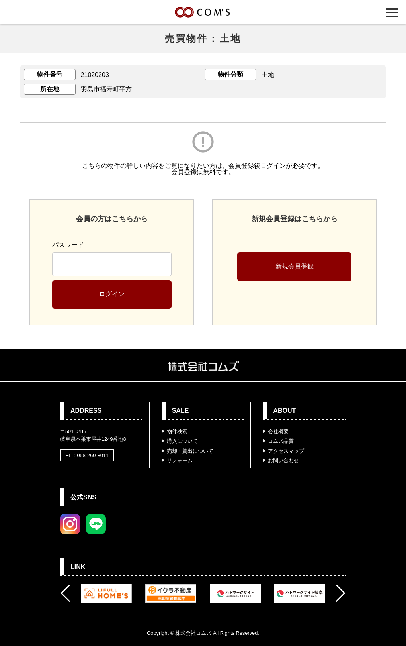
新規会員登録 (294, 266)
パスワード (68, 245)
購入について (182, 441)
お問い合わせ (283, 460)
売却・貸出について (190, 451)
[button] (65, 593)
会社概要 (278, 431)
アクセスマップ (286, 451)
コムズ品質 (281, 441)
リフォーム (180, 460)
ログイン (112, 294)
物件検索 (177, 431)
